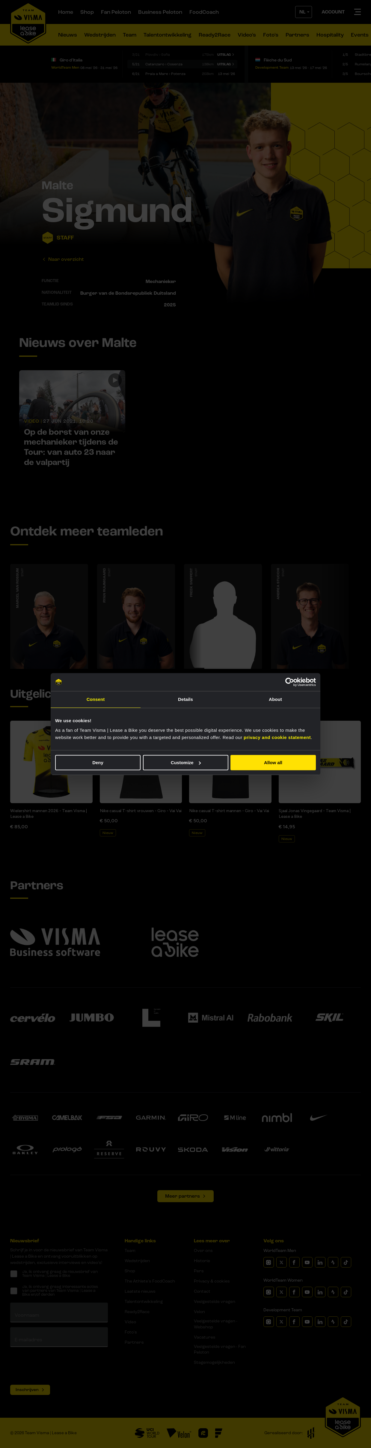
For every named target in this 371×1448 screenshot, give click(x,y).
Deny (97, 762)
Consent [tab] (96, 699)
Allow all (273, 762)
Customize (186, 762)
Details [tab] (185, 699)
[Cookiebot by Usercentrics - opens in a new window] (289, 682)
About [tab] (275, 699)
